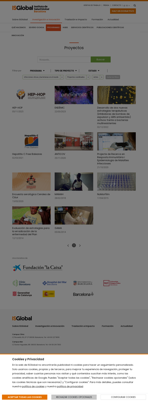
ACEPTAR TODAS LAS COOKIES (25, 397)
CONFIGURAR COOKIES (123, 397)
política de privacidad (70, 386)
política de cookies (33, 386)
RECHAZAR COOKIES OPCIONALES (74, 397)
